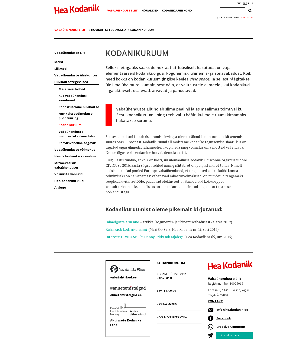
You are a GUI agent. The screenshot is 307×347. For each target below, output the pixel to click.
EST (245, 3)
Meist (59, 62)
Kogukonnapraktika (172, 317)
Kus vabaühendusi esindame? (73, 97)
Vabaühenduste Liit (122, 10)
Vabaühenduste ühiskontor (76, 75)
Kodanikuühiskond (177, 10)
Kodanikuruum (142, 30)
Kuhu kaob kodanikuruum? (127, 229)
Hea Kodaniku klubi (69, 181)
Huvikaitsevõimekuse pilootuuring (76, 115)
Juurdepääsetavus (228, 17)
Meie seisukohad (72, 89)
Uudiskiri (247, 17)
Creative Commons (231, 327)
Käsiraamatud (167, 304)
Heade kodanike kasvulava (75, 156)
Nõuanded (150, 10)
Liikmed (60, 68)
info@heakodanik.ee (232, 310)
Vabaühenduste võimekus (74, 149)
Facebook (223, 318)
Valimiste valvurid (68, 174)
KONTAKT (215, 301)
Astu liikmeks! (167, 291)
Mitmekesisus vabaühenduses (66, 165)
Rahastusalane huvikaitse (79, 107)
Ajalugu (60, 187)
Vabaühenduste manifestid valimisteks (77, 133)
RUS (250, 3)
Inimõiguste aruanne (122, 222)
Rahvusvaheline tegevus (78, 143)
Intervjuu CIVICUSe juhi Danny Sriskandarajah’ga (145, 237)
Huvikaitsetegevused (108, 30)
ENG (239, 3)
